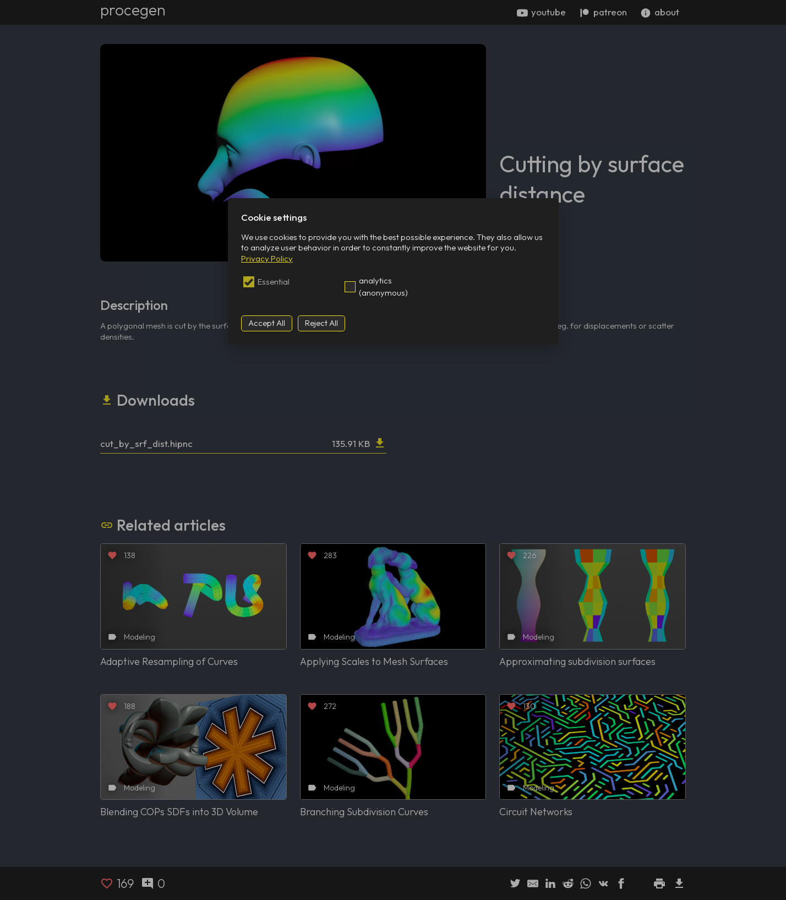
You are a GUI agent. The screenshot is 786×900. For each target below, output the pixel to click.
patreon (603, 12)
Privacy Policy (267, 258)
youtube (541, 12)
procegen (133, 9)
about (659, 12)
